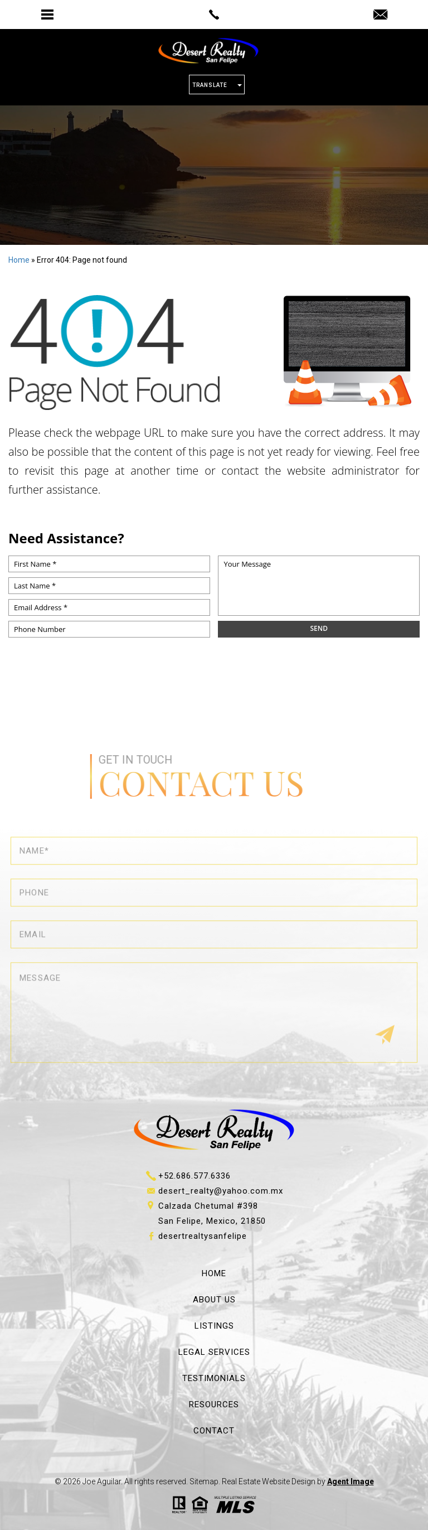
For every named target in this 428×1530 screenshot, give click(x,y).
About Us (214, 1300)
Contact (214, 1431)
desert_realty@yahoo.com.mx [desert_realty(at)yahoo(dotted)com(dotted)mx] (220, 1191)
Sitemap (203, 1481)
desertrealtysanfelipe (202, 1236)
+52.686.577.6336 (194, 1176)
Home (214, 1273)
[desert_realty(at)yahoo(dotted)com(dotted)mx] (380, 15)
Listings (214, 1326)
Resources (214, 1404)
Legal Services (214, 1352)
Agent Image (350, 1481)
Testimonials (214, 1378)
